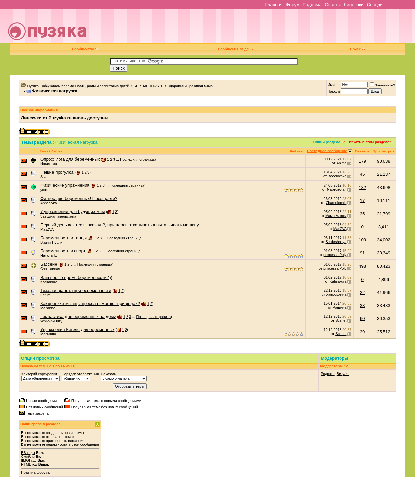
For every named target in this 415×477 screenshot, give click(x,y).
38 (362, 305)
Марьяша (48, 334)
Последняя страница (137, 159)
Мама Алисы (335, 216)
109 (362, 239)
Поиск (357, 49)
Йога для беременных (77, 159)
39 (362, 331)
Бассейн (48, 264)
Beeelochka (337, 176)
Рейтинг (297, 151)
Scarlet (340, 320)
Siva (43, 177)
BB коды (28, 453)
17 (362, 200)
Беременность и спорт (63, 250)
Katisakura (48, 282)
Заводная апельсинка (58, 216)
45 (362, 174)
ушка (44, 190)
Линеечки (354, 4)
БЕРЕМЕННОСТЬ (149, 86)
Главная (273, 4)
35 (362, 213)
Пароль (334, 91)
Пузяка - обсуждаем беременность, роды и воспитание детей (78, 86)
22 (362, 292)
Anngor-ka (48, 203)
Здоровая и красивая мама (190, 86)
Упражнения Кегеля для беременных (77, 329)
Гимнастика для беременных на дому (78, 316)
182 (362, 187)
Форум (293, 4)
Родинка (340, 307)
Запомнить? (382, 85)
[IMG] (25, 460)
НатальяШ (49, 255)
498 (362, 266)
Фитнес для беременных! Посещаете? (78, 198)
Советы (333, 4)
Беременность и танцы (63, 237)
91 (362, 252)
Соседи (374, 4)
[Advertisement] (253, 28)
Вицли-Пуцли (51, 242)
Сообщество (85, 49)
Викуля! (343, 374)
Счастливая (50, 269)
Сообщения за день (235, 49)
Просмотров (384, 151)
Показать (108, 374)
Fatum (45, 295)
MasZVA (47, 229)
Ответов (362, 151)
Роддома (312, 4)
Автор (56, 151)
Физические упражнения (64, 185)
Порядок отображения (80, 374)
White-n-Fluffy (51, 321)
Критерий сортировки (39, 374)
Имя (331, 84)
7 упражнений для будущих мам (72, 211)
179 (362, 161)
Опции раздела (326, 142)
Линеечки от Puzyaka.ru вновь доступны (65, 117)
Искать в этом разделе (369, 142)
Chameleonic (336, 203)
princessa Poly (335, 255)
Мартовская (337, 189)
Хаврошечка (336, 294)
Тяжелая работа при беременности (75, 290)
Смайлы (28, 456)
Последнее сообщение (327, 151)
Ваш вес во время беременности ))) (76, 277)
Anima (341, 163)
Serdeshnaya (336, 242)
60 (362, 318)
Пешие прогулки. (57, 172)
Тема (44, 151)
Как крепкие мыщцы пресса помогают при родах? (90, 303)
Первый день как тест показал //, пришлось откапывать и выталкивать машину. (120, 224)
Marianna (47, 308)
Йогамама (48, 164)
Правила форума (35, 472)
